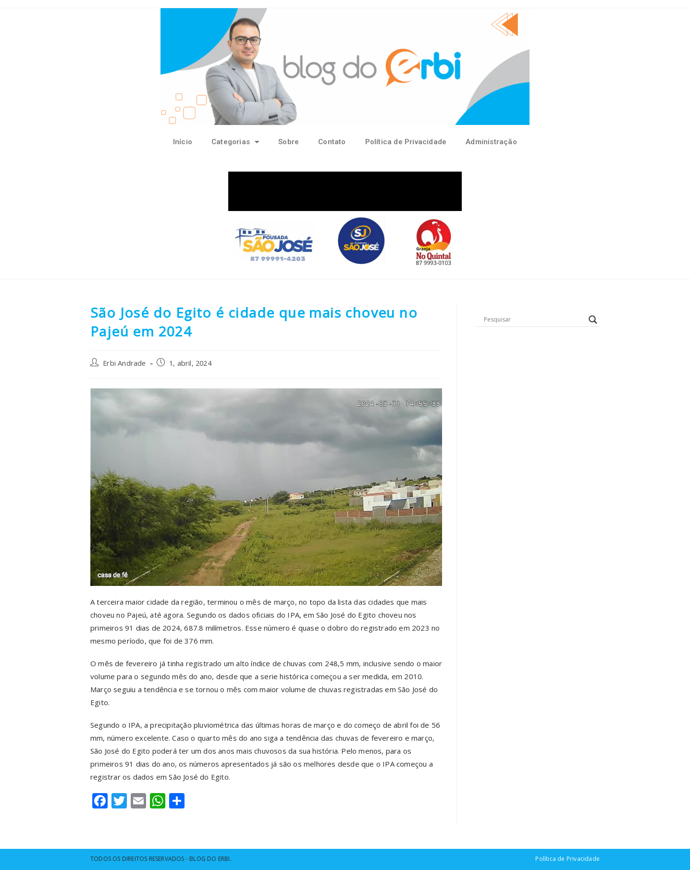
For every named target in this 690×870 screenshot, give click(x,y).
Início (182, 141)
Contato (331, 141)
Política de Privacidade (406, 141)
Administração (491, 141)
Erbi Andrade (124, 363)
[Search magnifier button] (593, 319)
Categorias (235, 142)
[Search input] (534, 319)
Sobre (288, 141)
